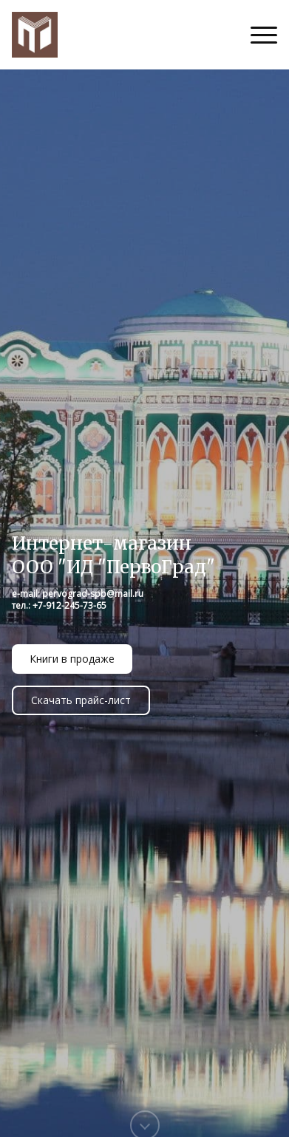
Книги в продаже (72, 659)
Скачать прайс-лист (81, 700)
